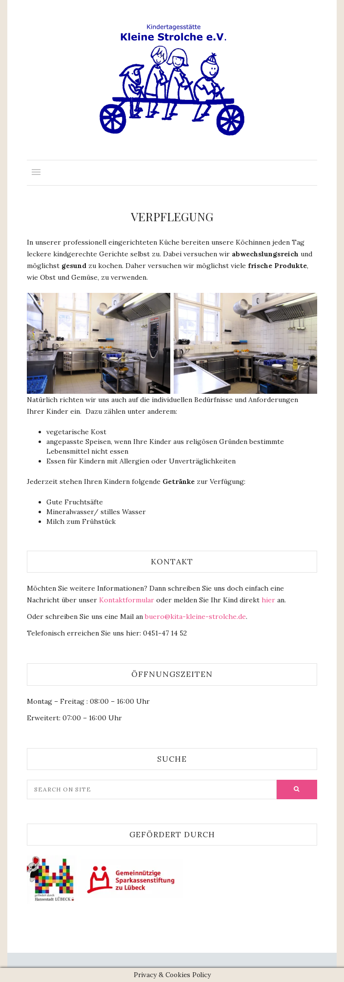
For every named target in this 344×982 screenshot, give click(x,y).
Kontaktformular (126, 600)
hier (268, 600)
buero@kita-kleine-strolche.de (194, 616)
